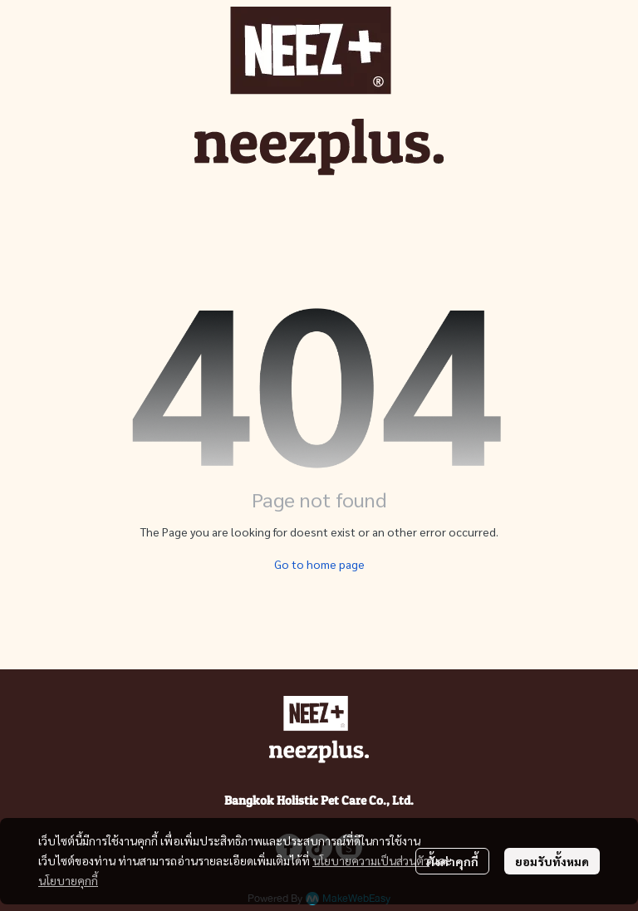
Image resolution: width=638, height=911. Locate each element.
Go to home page (319, 563)
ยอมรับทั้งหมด (552, 861)
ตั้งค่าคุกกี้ (452, 861)
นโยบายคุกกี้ (68, 880)
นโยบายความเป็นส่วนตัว (370, 860)
